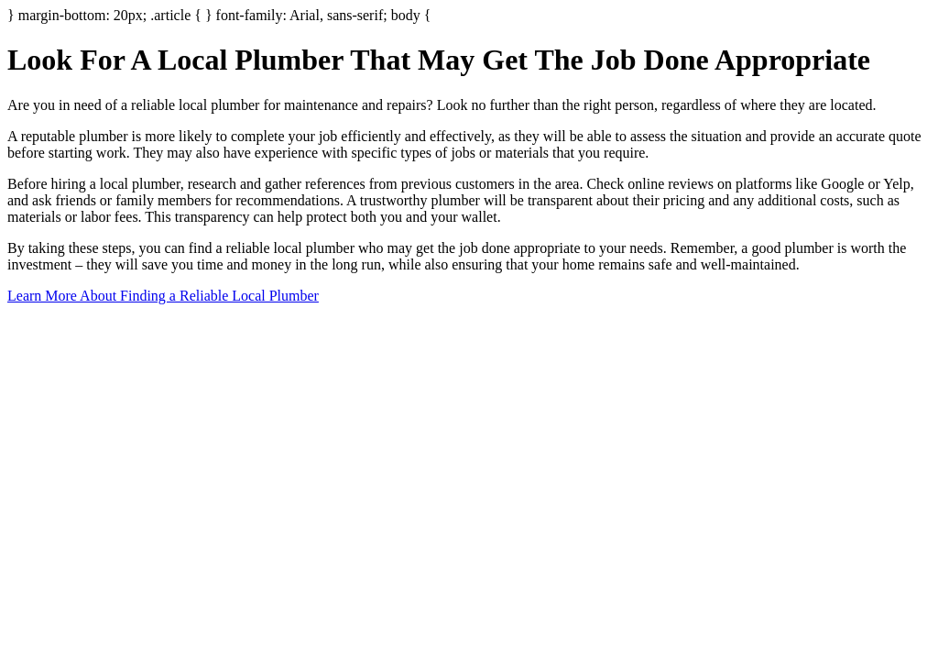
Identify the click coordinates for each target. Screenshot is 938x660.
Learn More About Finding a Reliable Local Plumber (163, 295)
